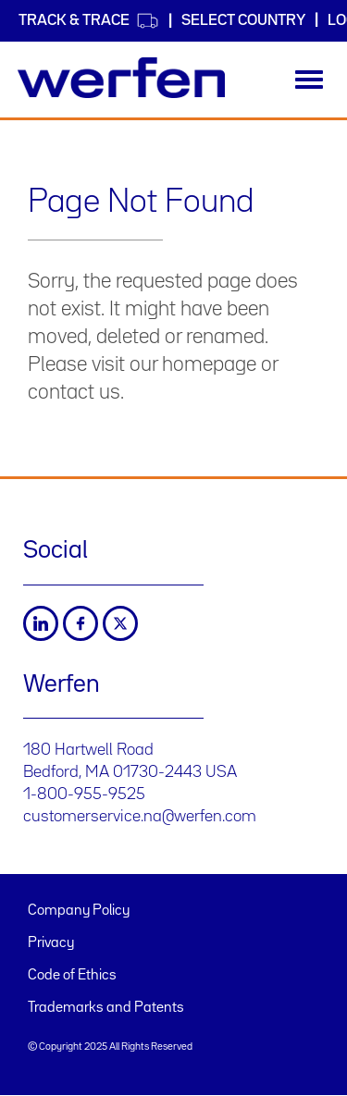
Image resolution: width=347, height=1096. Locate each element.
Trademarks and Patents (106, 1008)
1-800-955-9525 (84, 794)
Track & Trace (89, 20)
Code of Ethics (72, 975)
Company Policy (79, 911)
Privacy (51, 943)
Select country (243, 21)
